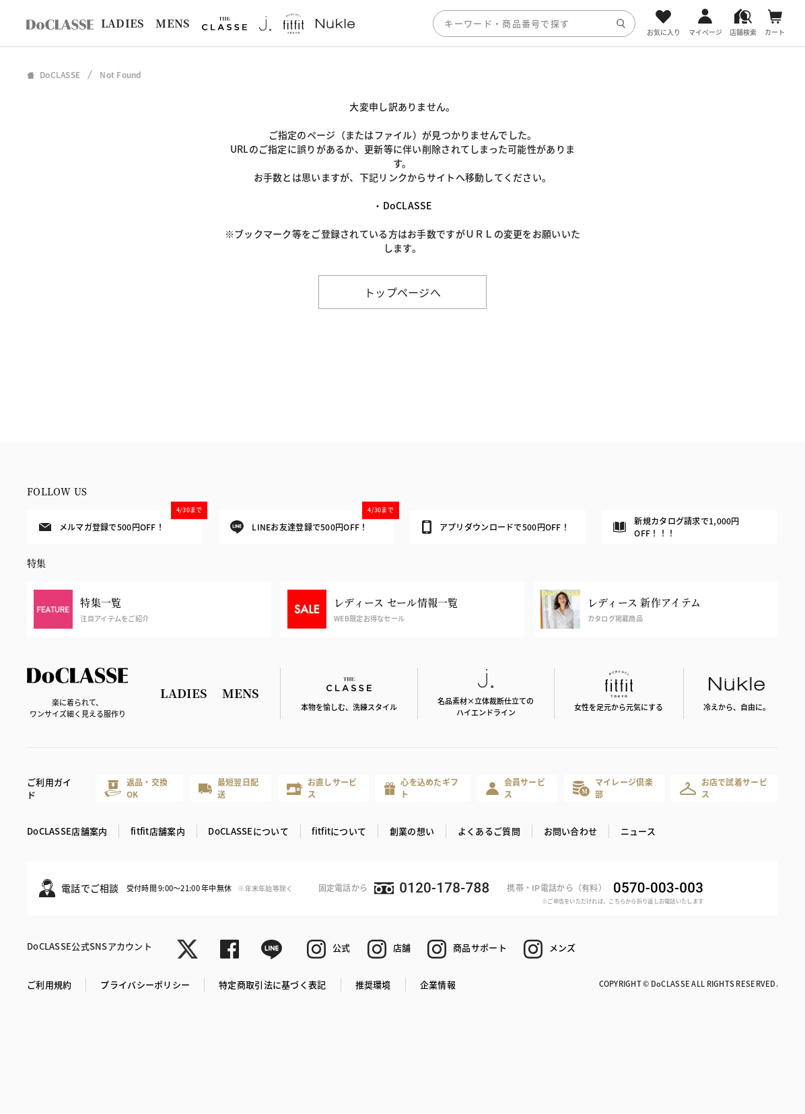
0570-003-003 (658, 888)
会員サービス (515, 788)
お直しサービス (322, 788)
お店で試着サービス (723, 788)
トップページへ (402, 292)
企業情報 (438, 984)
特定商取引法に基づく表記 (272, 984)
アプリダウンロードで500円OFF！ (495, 527)
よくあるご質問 (489, 831)
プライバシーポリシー (145, 984)
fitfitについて (339, 831)
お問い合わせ (571, 831)
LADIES (122, 23)
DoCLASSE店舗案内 (67, 831)
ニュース (638, 831)
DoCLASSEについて (248, 831)
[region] (402, 23)
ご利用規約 (49, 984)
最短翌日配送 (228, 788)
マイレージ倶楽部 (612, 788)
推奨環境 (373, 984)
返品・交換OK (136, 788)
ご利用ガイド (49, 788)
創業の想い (412, 831)
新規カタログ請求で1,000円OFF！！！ (676, 526)
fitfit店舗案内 (158, 831)
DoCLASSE (407, 205)
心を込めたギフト (421, 788)
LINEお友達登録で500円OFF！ (312, 522)
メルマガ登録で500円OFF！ (121, 521)
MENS (172, 23)
